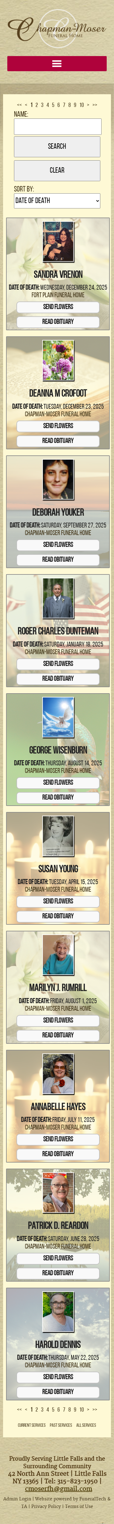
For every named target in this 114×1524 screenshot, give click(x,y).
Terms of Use (79, 1506)
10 (81, 105)
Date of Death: (24, 288)
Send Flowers (58, 307)
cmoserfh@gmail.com (58, 1489)
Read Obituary (58, 322)
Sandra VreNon (58, 275)
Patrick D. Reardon (58, 1226)
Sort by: (24, 189)
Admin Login (17, 1499)
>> (94, 105)
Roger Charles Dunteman (58, 632)
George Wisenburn (58, 751)
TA (24, 1506)
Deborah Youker (58, 513)
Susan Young (58, 870)
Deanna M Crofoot (58, 394)
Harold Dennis (58, 1345)
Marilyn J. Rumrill (58, 988)
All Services (86, 1425)
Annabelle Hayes (58, 1108)
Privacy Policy (46, 1506)
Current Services (32, 1425)
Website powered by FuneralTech (70, 1499)
